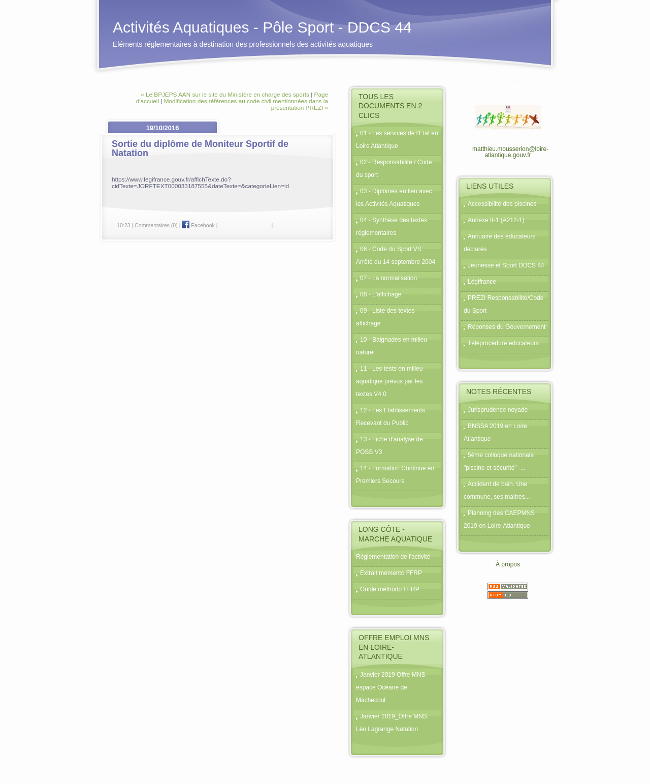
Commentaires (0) (156, 225)
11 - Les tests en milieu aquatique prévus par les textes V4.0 (389, 381)
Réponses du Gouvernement (506, 326)
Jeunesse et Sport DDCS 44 (506, 265)
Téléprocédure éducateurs (503, 343)
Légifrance (482, 281)
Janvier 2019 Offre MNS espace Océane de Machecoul (391, 687)
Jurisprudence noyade (498, 409)
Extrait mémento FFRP (391, 573)
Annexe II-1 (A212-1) (496, 220)
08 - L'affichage (380, 294)
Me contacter (507, 87)
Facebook (198, 225)
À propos (508, 564)
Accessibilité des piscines (502, 203)
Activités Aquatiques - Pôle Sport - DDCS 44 (262, 27)
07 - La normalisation (388, 278)
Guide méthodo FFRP (389, 589)
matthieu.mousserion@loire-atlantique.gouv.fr (510, 152)
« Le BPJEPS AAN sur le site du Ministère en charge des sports (225, 94)
